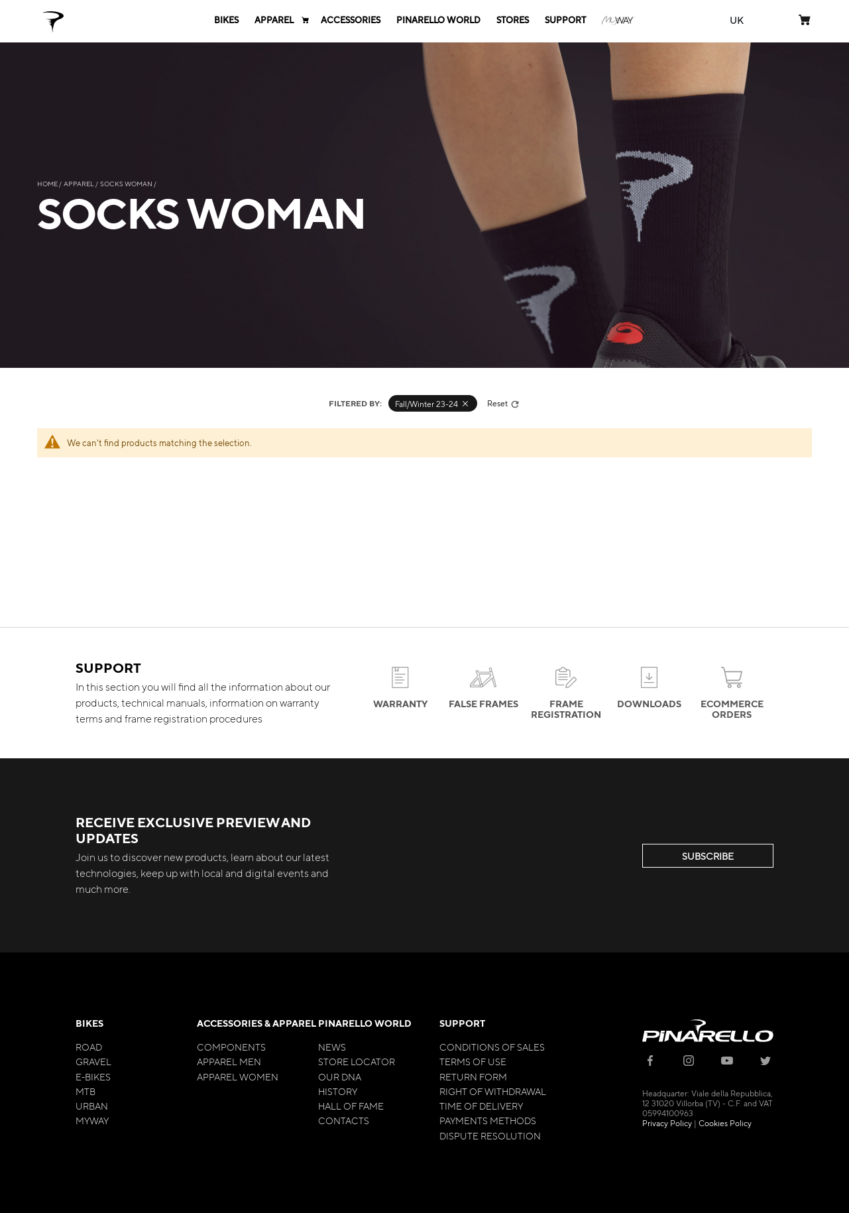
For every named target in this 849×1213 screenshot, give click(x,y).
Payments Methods (487, 1120)
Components (231, 1047)
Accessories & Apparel (256, 1023)
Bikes (89, 1023)
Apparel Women (237, 1076)
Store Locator (356, 1061)
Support (462, 1023)
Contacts (343, 1120)
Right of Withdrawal (492, 1091)
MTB (85, 1091)
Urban (92, 1106)
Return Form (473, 1076)
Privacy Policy (667, 1123)
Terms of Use (472, 1061)
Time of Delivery (481, 1106)
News (332, 1047)
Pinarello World (365, 1023)
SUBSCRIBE (708, 856)
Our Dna (339, 1076)
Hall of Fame (351, 1106)
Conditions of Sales (492, 1047)
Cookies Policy (725, 1123)
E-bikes (93, 1076)
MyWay (92, 1120)
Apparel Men (229, 1061)
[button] (736, 20)
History (337, 1091)
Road (89, 1047)
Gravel (93, 1061)
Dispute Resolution (490, 1135)
